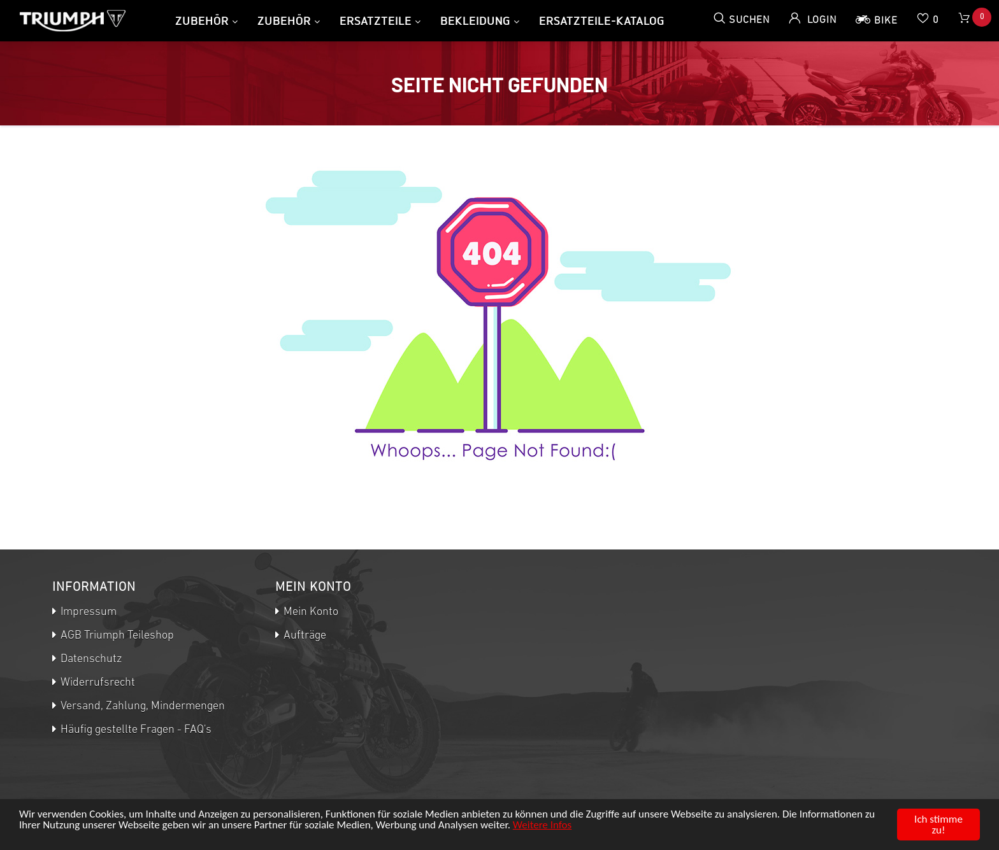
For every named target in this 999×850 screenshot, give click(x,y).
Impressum (87, 612)
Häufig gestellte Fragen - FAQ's (135, 730)
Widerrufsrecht (96, 683)
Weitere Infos (542, 825)
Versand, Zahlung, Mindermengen (141, 706)
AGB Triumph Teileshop (116, 636)
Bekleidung (475, 20)
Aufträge (303, 636)
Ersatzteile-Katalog (602, 20)
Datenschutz (90, 659)
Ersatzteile (376, 20)
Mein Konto (309, 612)
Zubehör (202, 20)
